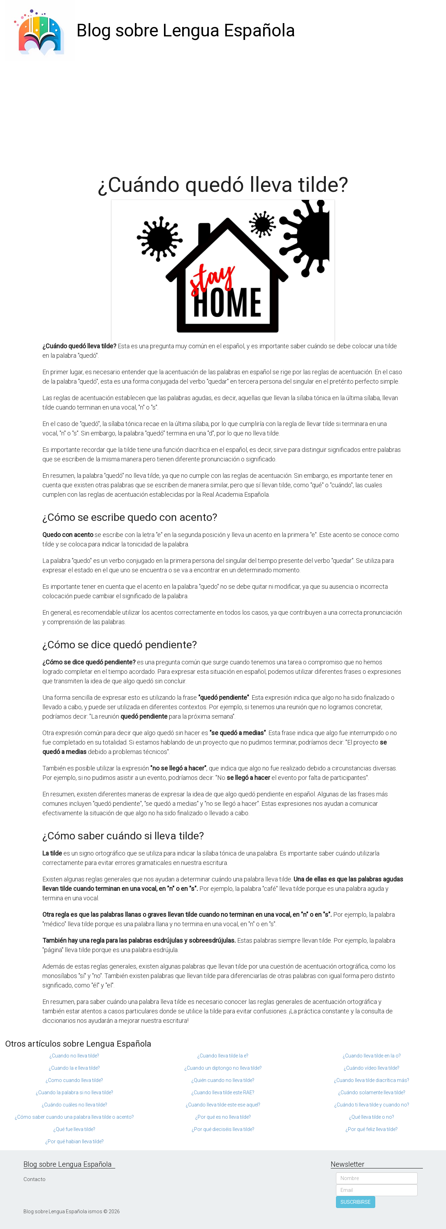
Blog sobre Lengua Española (185, 30)
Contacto (34, 1179)
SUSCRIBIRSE (356, 1202)
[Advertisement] (223, 114)
